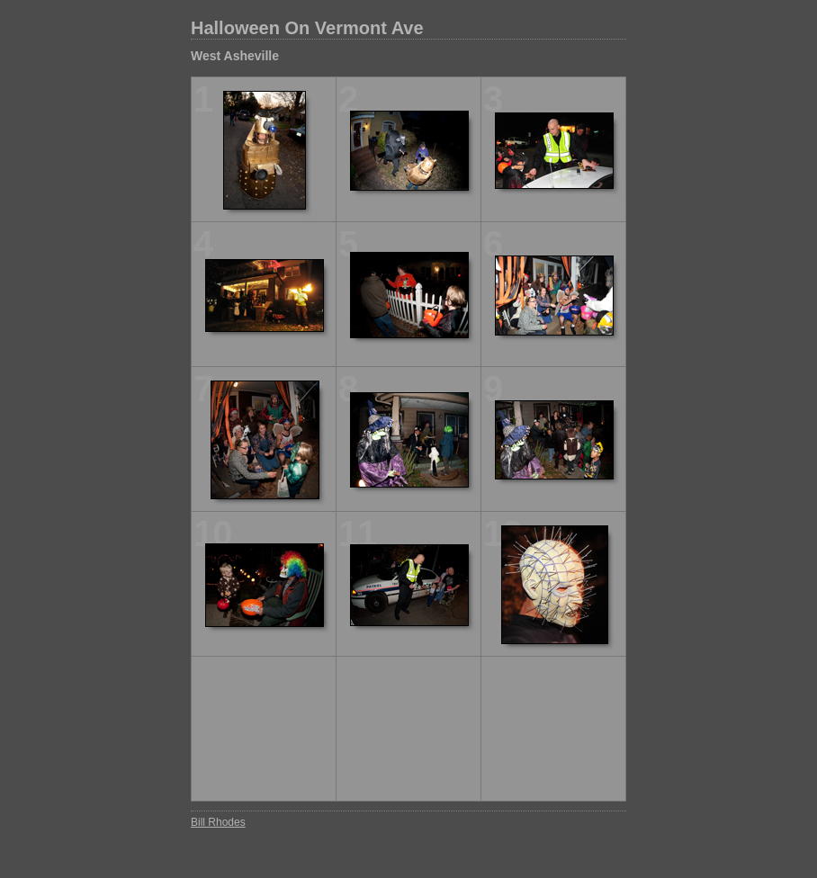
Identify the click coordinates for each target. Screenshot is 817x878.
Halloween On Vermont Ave (307, 28)
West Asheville (235, 56)
